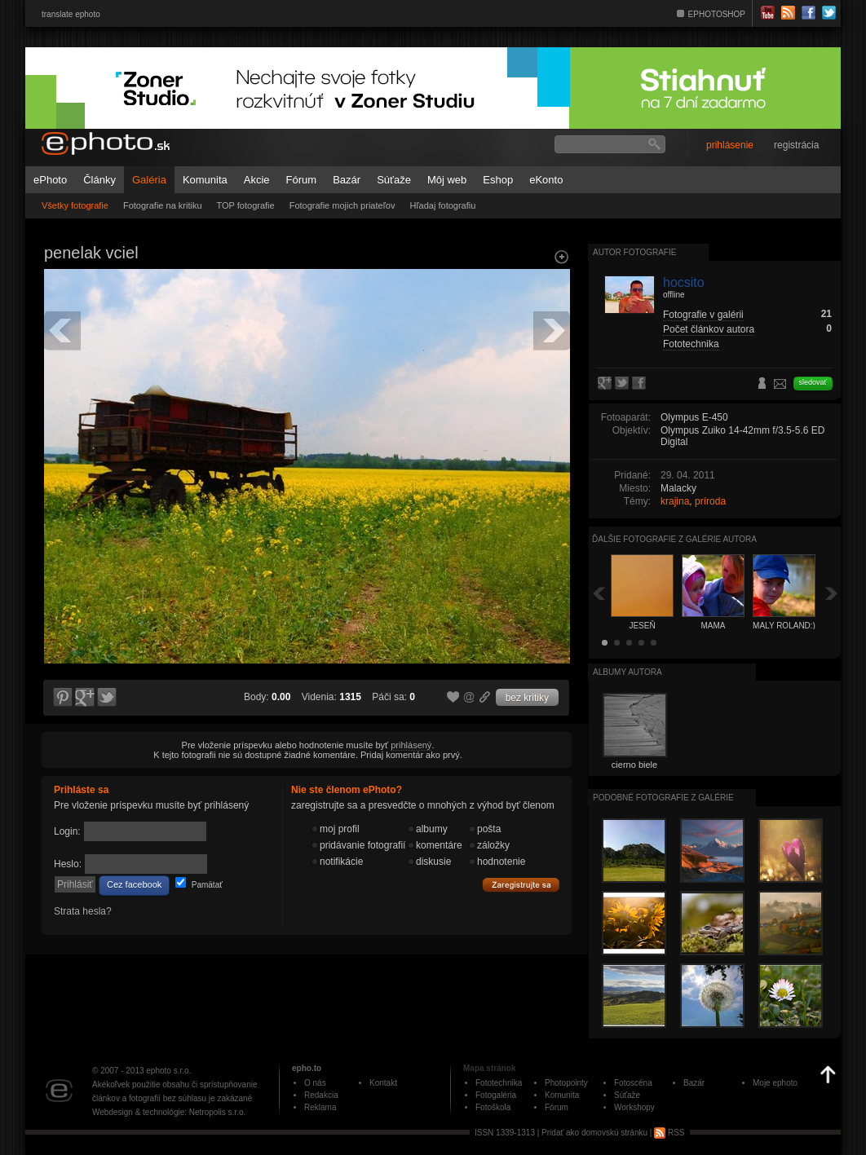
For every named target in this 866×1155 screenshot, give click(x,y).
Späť (598, 593)
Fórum (301, 180)
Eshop (498, 180)
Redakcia (321, 1095)
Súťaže (394, 180)
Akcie (257, 180)
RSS (669, 1132)
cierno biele (634, 764)
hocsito (684, 282)
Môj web (446, 180)
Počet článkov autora (708, 329)
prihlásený (411, 745)
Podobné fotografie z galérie (663, 797)
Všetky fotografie (75, 205)
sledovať (813, 382)
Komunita (205, 180)
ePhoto (50, 180)
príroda (710, 501)
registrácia (796, 145)
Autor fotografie (634, 252)
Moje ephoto (775, 1082)
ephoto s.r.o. (168, 1070)
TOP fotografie (246, 205)
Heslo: (68, 864)
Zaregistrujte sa (521, 885)
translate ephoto (71, 14)
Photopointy (566, 1082)
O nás (315, 1082)
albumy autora (627, 672)
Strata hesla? (83, 911)
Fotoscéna (633, 1082)
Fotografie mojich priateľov (342, 205)
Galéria (149, 180)
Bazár (346, 180)
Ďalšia (831, 593)
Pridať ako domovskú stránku (594, 1132)
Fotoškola (492, 1107)
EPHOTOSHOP (716, 14)
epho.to (306, 1068)
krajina (675, 501)
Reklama (320, 1107)
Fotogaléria (495, 1095)
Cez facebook (134, 884)
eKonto (546, 180)
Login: (67, 831)
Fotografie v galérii (703, 314)
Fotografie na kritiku (162, 205)
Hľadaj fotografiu (442, 205)
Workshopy (634, 1107)
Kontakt (383, 1082)
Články (99, 180)
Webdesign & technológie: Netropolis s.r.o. (168, 1112)
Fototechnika (691, 344)
